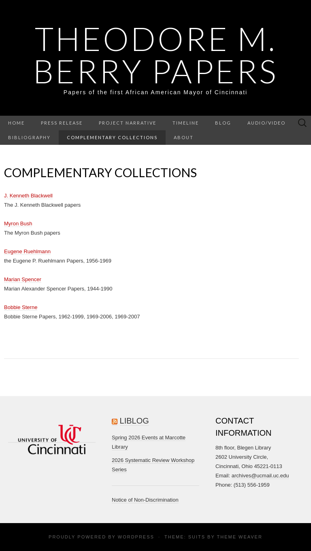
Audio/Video (266, 122)
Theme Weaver (239, 536)
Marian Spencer (22, 279)
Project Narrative (127, 122)
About (184, 137)
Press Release (62, 122)
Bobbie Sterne (20, 307)
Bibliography (29, 137)
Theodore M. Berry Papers (155, 54)
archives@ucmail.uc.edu (260, 476)
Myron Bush (18, 223)
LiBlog (134, 420)
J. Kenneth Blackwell (28, 196)
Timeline (186, 122)
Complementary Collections (112, 137)
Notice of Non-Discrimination (145, 500)
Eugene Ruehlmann (27, 251)
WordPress (136, 536)
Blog (223, 122)
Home (16, 122)
